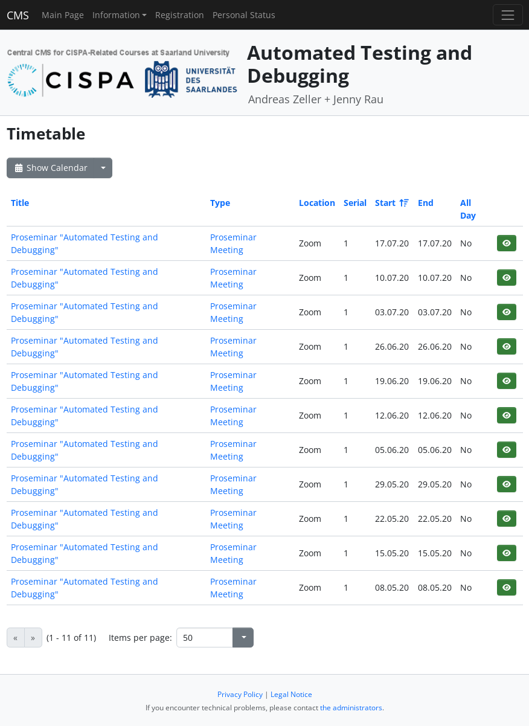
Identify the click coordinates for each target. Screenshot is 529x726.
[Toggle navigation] (507, 14)
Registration (179, 15)
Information (116, 15)
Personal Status (244, 15)
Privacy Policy (240, 694)
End (426, 202)
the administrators (351, 707)
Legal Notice (291, 694)
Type (220, 202)
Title (20, 202)
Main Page (63, 15)
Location (317, 202)
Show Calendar (50, 167)
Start (391, 202)
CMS (18, 15)
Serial (355, 202)
